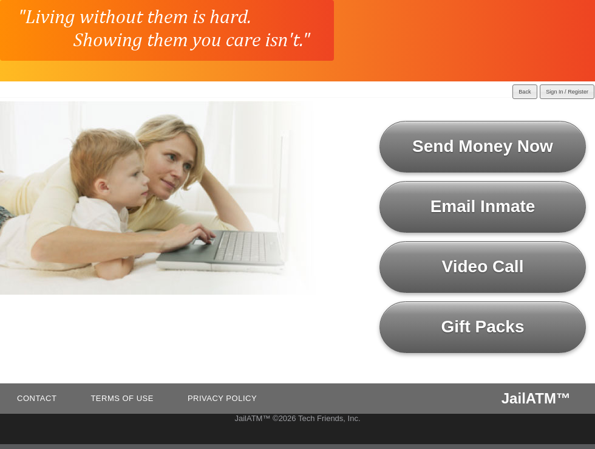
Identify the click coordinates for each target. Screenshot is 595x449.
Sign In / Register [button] (567, 92)
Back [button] (524, 92)
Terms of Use (122, 398)
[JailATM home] (167, 30)
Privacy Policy (222, 398)
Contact (36, 398)
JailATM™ (536, 398)
